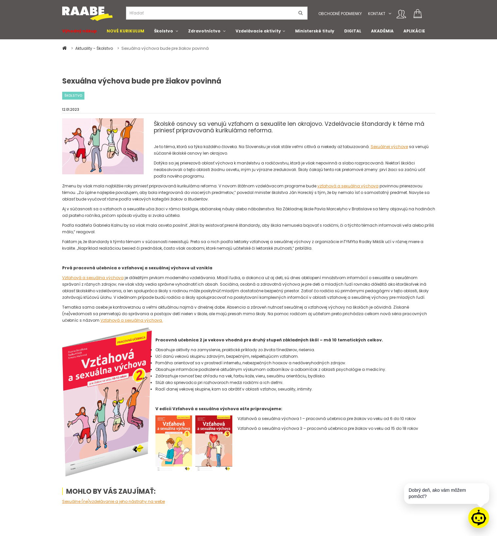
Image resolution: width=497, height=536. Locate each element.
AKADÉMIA (382, 31)
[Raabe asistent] (478, 517)
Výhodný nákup (79, 31)
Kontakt (376, 13)
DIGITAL (352, 31)
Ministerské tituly (314, 31)
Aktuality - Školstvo (94, 48)
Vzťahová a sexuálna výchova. (131, 320)
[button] (389, 13)
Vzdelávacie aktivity (258, 31)
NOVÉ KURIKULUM (125, 31)
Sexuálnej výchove (389, 146)
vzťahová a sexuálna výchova (348, 186)
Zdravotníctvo (204, 31)
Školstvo (163, 31)
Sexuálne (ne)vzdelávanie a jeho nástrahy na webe (113, 501)
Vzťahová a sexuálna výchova (93, 277)
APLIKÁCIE (414, 31)
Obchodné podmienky (340, 13)
